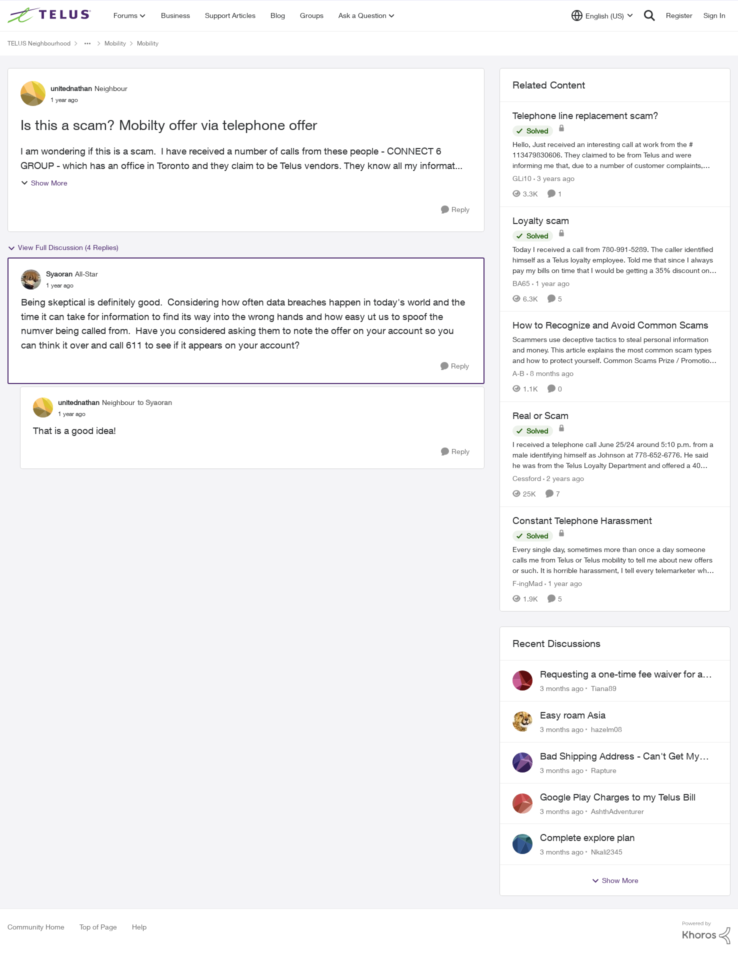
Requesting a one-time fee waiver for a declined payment (621, 674)
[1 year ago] (551, 283)
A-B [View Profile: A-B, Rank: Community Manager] (518, 373)
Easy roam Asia (573, 715)
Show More (44, 182)
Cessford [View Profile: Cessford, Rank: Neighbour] (526, 478)
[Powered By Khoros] (706, 933)
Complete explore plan (587, 837)
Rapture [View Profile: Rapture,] (603, 770)
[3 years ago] (554, 178)
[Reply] (455, 209)
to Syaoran (155, 402)
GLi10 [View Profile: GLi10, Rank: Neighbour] (522, 178)
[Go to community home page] (51, 16)
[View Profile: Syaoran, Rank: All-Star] (31, 280)
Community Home (36, 926)
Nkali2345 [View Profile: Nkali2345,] (606, 852)
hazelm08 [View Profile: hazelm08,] (606, 729)
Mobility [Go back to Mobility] (115, 43)
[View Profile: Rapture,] (522, 762)
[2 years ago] (563, 478)
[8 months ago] (550, 373)
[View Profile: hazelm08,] (522, 722)
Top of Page (98, 926)
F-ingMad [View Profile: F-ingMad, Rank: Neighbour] (527, 582)
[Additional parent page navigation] (88, 43)
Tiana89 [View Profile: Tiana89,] (603, 688)
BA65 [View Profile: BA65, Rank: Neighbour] (521, 282)
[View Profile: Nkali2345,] (522, 844)
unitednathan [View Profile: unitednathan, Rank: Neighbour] (71, 88)
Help (139, 926)
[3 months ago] (562, 688)
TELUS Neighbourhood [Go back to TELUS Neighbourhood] (39, 43)
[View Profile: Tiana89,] (522, 680)
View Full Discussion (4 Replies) (63, 247)
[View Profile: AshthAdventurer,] (522, 804)
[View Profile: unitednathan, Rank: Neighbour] (33, 93)
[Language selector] (602, 16)
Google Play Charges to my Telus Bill (618, 797)
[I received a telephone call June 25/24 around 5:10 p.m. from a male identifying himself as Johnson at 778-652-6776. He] (615, 454)
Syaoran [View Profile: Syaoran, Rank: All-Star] (59, 274)
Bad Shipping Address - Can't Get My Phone (620, 756)
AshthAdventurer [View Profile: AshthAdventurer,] (617, 810)
